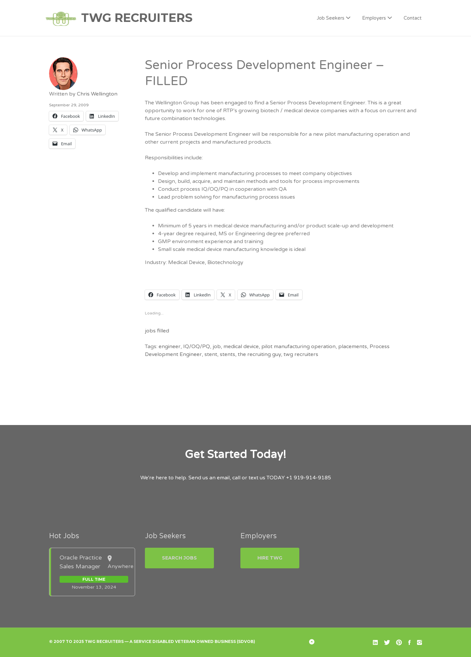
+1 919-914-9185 (308, 477)
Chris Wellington (97, 94)
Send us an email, (209, 477)
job (217, 346)
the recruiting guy (259, 354)
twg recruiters (301, 354)
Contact (413, 18)
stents (227, 354)
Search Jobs (179, 558)
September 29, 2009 (69, 105)
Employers (374, 18)
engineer (170, 346)
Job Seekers (330, 18)
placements (352, 346)
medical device (241, 346)
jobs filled (157, 331)
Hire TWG (269, 558)
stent (210, 354)
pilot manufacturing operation (298, 346)
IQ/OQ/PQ (196, 346)
